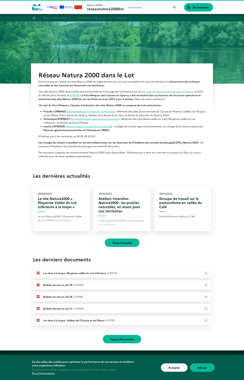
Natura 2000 (105, 7)
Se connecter (201, 7)
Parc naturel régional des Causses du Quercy (167, 91)
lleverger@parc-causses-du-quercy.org (88, 126)
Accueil (35, 17)
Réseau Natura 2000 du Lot (93, 17)
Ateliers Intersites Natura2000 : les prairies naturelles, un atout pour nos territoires (119, 204)
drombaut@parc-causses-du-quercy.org (94, 118)
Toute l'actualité (122, 242)
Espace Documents (122, 339)
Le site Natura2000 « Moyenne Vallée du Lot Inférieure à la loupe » (57, 202)
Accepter (174, 368)
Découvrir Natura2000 (56, 17)
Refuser (202, 368)
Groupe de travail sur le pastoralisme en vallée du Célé (180, 202)
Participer (123, 17)
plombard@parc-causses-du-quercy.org (90, 111)
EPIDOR (74, 95)
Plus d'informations (43, 374)
